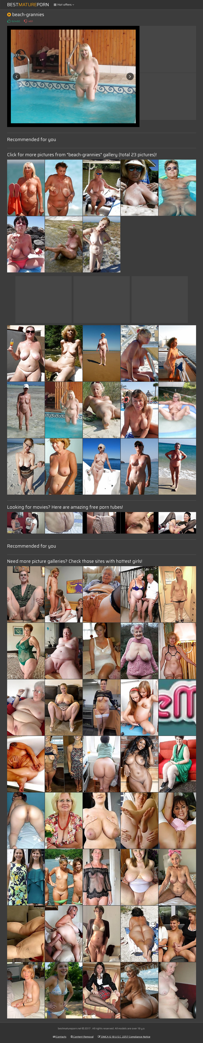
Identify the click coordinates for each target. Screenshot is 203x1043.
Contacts (59, 1037)
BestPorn (28, 4)
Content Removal (82, 1037)
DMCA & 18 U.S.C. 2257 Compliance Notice (124, 1037)
